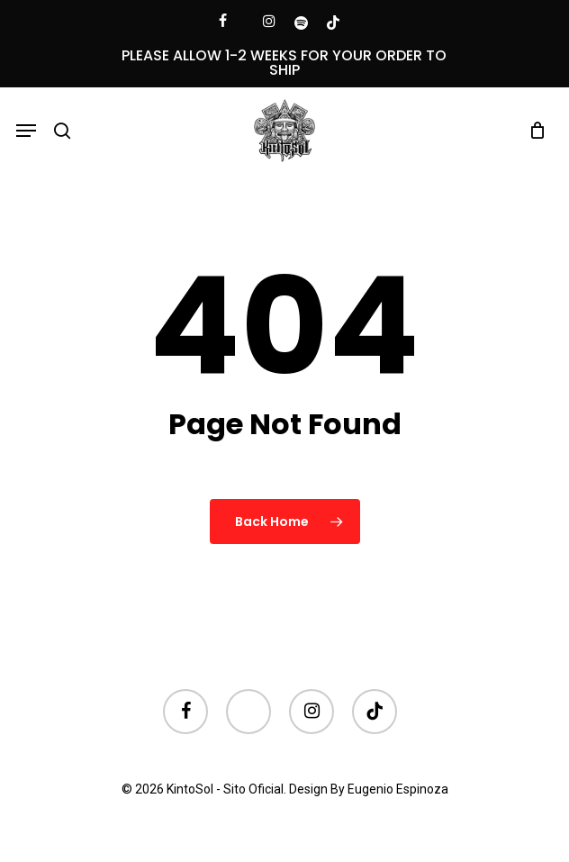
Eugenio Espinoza (398, 789)
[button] (26, 131)
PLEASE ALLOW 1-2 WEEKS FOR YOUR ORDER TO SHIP (284, 62)
